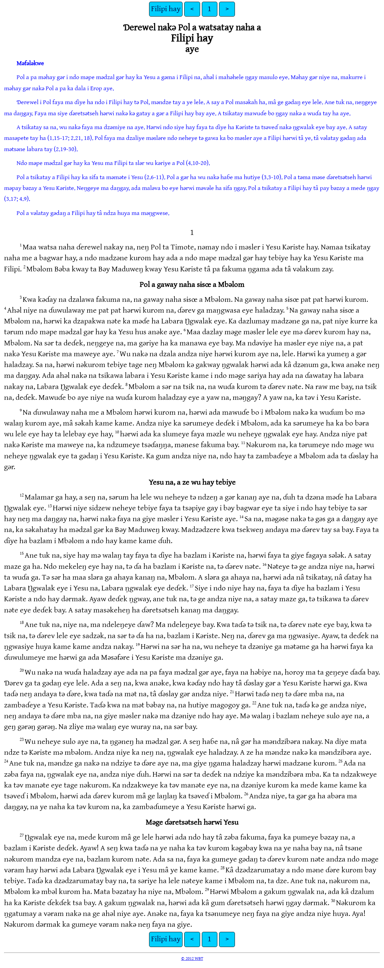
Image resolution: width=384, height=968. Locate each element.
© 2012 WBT (192, 958)
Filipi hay (166, 9)
